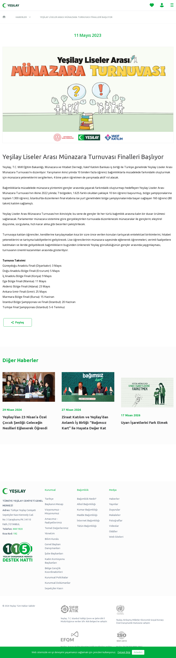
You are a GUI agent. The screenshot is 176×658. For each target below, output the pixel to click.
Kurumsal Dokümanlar (57, 582)
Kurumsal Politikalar (56, 577)
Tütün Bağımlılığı (87, 525)
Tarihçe (49, 498)
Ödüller (113, 531)
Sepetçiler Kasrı (54, 588)
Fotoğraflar (115, 520)
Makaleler (115, 515)
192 (15, 533)
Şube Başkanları (54, 553)
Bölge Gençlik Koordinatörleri (54, 570)
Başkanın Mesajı (54, 504)
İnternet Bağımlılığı (88, 520)
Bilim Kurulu (52, 538)
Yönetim (50, 533)
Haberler (21, 17)
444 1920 (18, 529)
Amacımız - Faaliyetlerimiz (53, 520)
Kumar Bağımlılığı (87, 509)
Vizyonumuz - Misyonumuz (53, 511)
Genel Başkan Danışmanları (53, 546)
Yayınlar (113, 504)
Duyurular (114, 509)
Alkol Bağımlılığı (86, 504)
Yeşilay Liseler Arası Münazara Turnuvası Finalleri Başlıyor (76, 17)
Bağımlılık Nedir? (86, 498)
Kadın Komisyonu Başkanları (55, 561)
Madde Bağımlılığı (87, 515)
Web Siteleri (116, 536)
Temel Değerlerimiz (56, 528)
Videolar (114, 525)
